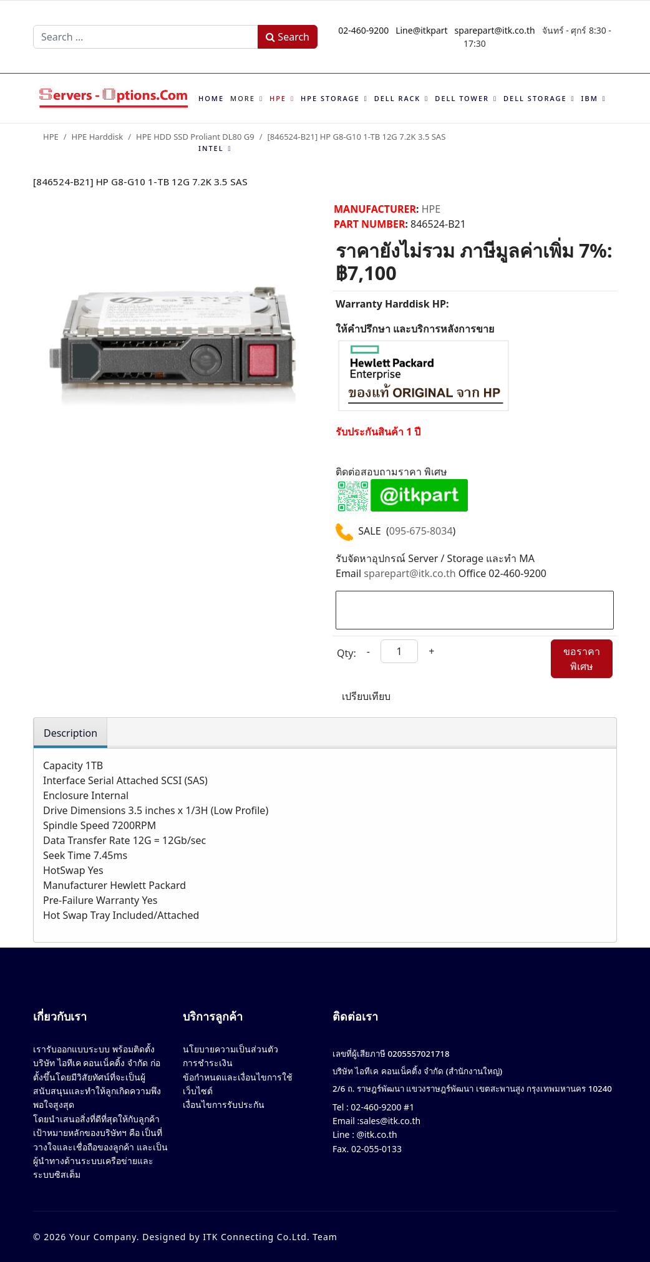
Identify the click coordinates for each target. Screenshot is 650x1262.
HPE (277, 98)
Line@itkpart (421, 30)
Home (211, 98)
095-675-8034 (421, 531)
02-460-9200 (363, 30)
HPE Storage (330, 98)
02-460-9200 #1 (381, 1107)
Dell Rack (397, 98)
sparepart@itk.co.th (495, 30)
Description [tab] (70, 733)
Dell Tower (462, 98)
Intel (211, 148)
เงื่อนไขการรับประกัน (223, 1104)
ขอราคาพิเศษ (581, 658)
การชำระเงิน (208, 1063)
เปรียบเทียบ (366, 696)
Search (287, 37)
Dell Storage (534, 98)
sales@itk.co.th (389, 1121)
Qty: (346, 653)
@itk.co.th (375, 1134)
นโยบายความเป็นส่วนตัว (230, 1049)
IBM (589, 98)
